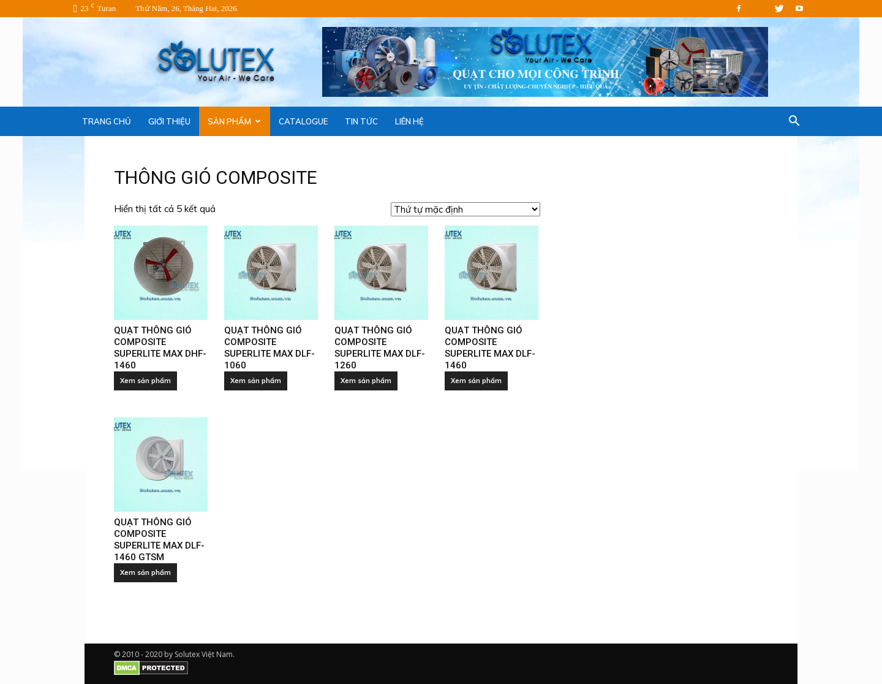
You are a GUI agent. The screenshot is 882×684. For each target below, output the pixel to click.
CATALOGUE (303, 121)
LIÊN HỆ (409, 121)
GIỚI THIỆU (169, 121)
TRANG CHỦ (106, 121)
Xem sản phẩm (145, 380)
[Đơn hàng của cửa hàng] (465, 209)
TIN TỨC (361, 121)
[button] (794, 122)
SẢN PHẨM (234, 121)
